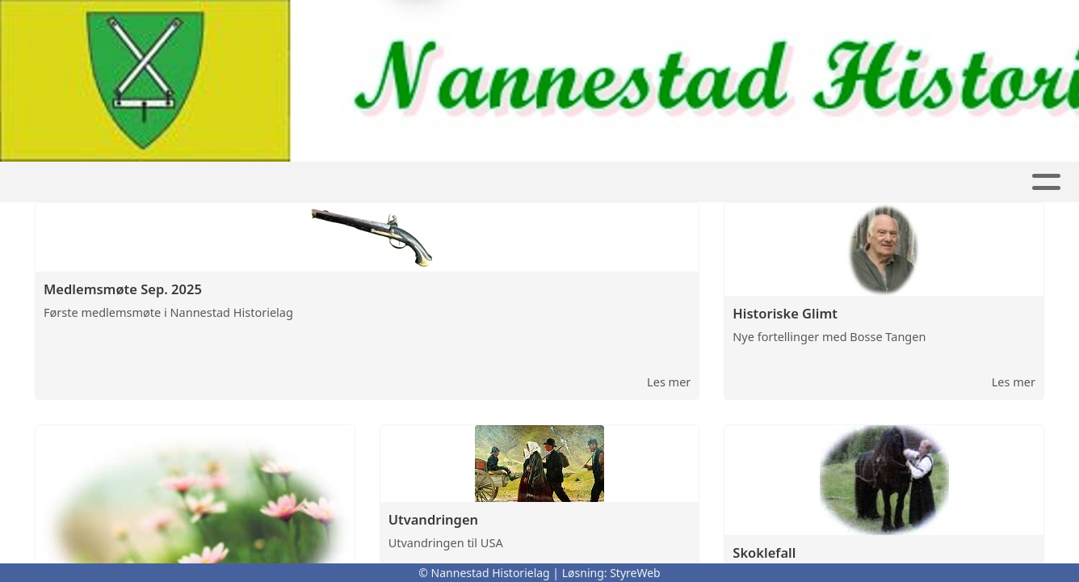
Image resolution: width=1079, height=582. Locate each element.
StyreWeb (635, 572)
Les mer (669, 381)
